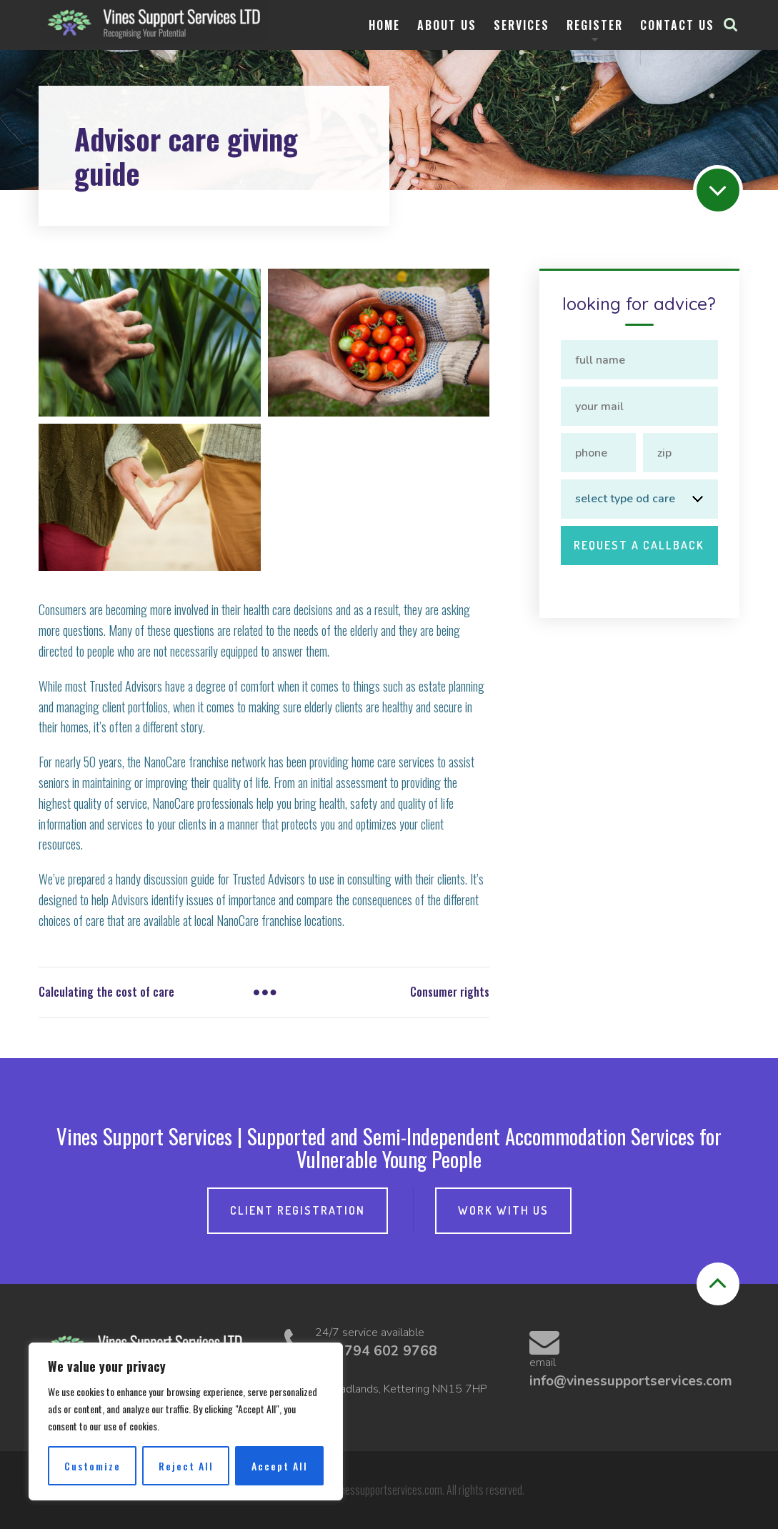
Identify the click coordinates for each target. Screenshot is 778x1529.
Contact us (677, 25)
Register (595, 25)
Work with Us (503, 1210)
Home (384, 25)
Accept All (279, 1465)
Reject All (186, 1465)
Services (521, 25)
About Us (447, 25)
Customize (92, 1465)
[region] (186, 1421)
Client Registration (297, 1210)
